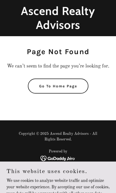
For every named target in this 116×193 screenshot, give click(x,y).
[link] (58, 28)
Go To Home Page (58, 86)
